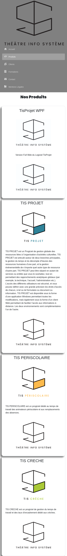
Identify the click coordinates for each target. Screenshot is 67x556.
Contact (9, 79)
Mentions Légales (14, 86)
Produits (10, 56)
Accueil (9, 49)
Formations (11, 71)
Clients (9, 64)
